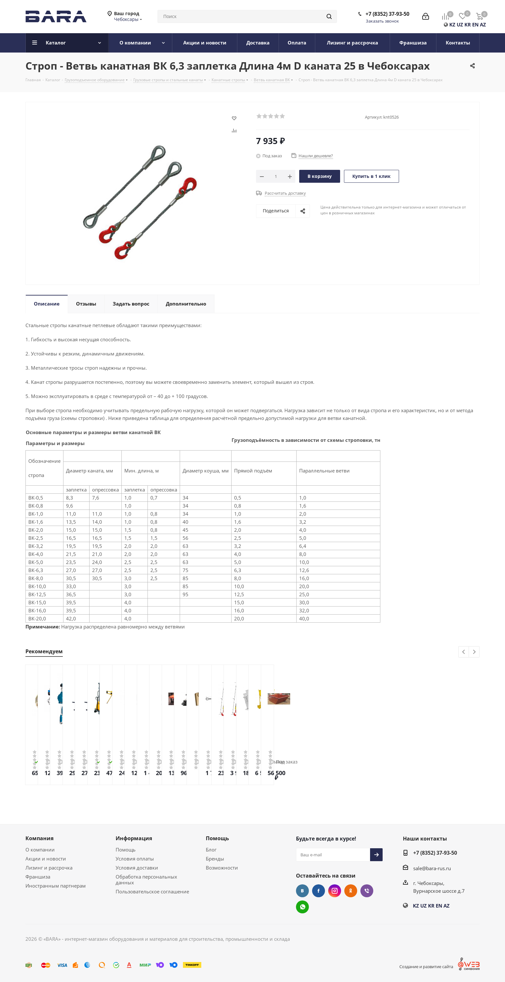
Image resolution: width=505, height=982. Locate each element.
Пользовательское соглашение (152, 891)
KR (467, 24)
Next (474, 652)
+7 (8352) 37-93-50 (387, 13)
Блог (211, 849)
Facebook (318, 890)
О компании (40, 849)
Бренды (215, 858)
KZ (452, 24)
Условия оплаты (135, 858)
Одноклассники (350, 890)
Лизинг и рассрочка (48, 867)
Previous (464, 652)
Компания (39, 838)
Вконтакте (302, 890)
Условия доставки (137, 867)
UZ (460, 24)
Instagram (334, 890)
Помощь (126, 849)
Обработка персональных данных (146, 879)
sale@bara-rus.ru (432, 868)
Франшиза (37, 876)
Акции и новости (45, 858)
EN (475, 24)
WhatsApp (302, 906)
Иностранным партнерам (55, 885)
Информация (134, 838)
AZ (483, 24)
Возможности (222, 867)
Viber (366, 890)
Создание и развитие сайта (426, 966)
